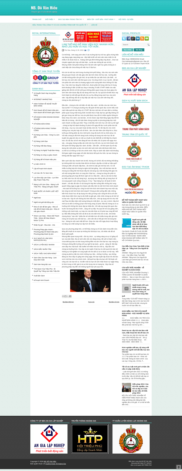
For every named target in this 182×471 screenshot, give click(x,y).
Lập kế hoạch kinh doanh (43, 168)
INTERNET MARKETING (43, 99)
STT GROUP (148, 463)
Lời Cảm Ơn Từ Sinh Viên (43, 173)
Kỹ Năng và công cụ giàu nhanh (45, 155)
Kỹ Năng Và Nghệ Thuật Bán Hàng (46, 150)
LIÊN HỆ (94, 25)
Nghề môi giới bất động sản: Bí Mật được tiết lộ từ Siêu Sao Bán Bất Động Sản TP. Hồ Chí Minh (140, 224)
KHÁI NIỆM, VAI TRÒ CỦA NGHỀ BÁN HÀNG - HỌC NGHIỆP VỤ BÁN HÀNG (135, 313)
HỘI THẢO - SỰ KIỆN (126, 19)
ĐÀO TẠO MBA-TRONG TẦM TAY (71, 18)
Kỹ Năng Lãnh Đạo (41, 141)
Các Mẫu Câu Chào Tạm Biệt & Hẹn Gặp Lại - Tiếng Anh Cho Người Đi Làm (135, 248)
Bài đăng (139, 50)
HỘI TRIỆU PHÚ (146, 465)
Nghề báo (37, 198)
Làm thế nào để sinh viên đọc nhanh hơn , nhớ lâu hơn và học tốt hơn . (88, 45)
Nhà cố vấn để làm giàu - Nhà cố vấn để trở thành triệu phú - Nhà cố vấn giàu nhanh (46, 209)
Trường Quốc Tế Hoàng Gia (55, 464)
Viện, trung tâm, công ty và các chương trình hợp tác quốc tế (60, 24)
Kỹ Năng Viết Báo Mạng (42, 146)
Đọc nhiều (127, 50)
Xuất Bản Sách (39, 276)
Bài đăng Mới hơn (68, 302)
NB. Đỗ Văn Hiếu (44, 8)
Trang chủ (91, 302)
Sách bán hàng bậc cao (42, 264)
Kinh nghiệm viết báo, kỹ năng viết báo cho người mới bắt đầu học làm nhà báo (136, 350)
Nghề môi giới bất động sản (44, 202)
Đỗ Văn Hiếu (148, 461)
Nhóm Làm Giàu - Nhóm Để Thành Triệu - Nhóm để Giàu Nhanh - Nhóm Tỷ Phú (46, 218)
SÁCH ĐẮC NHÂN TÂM (42, 249)
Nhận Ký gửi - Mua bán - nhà (44, 225)
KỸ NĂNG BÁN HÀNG (42, 124)
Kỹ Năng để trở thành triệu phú (45, 159)
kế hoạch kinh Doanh (41, 280)
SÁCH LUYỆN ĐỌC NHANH (44, 245)
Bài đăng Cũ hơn (114, 302)
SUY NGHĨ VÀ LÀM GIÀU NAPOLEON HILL (43, 239)
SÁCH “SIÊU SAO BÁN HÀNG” (45, 253)
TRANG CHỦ (36, 19)
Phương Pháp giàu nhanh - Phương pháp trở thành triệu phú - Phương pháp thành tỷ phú (46, 232)
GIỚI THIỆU (50, 18)
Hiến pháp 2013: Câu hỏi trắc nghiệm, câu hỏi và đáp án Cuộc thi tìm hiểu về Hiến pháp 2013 (140, 388)
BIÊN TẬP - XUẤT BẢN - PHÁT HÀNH (102, 18)
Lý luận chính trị (39, 164)
